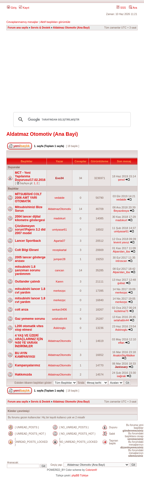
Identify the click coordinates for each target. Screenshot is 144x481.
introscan (121, 260)
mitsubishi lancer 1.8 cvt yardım (30, 290)
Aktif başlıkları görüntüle (55, 21)
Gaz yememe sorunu (30, 318)
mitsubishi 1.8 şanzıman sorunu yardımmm (27, 270)
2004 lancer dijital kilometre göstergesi (30, 218)
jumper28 (59, 259)
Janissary (121, 366)
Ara (133, 7)
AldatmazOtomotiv (59, 208)
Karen (59, 281)
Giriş (12, 7)
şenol (121, 179)
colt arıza (21, 309)
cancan (59, 270)
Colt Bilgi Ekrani (27, 250)
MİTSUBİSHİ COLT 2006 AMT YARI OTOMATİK (28, 197)
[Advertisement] (73, 68)
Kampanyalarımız (27, 365)
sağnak (121, 376)
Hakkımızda (23, 374)
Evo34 (59, 178)
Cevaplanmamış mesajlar (22, 21)
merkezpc (59, 290)
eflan (121, 342)
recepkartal (59, 249)
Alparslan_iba (121, 251)
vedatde (59, 197)
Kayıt (24, 7)
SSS (121, 7)
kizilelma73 (121, 311)
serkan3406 (59, 309)
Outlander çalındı (27, 281)
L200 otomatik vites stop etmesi (29, 327)
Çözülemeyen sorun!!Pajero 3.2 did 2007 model (30, 229)
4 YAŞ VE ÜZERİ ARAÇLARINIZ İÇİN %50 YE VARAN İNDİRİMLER (29, 341)
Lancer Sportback (28, 241)
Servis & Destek (40, 27)
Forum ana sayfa (18, 27)
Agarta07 (59, 240)
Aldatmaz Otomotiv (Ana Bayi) (71, 27)
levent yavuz (121, 242)
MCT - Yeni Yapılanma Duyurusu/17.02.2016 (30, 176)
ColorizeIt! (91, 470)
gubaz (121, 283)
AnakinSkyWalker (124, 355)
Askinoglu (59, 327)
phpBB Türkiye (80, 475)
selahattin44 (59, 318)
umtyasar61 (59, 229)
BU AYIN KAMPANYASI (25, 354)
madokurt (59, 218)
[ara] (71, 119)
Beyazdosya (121, 210)
